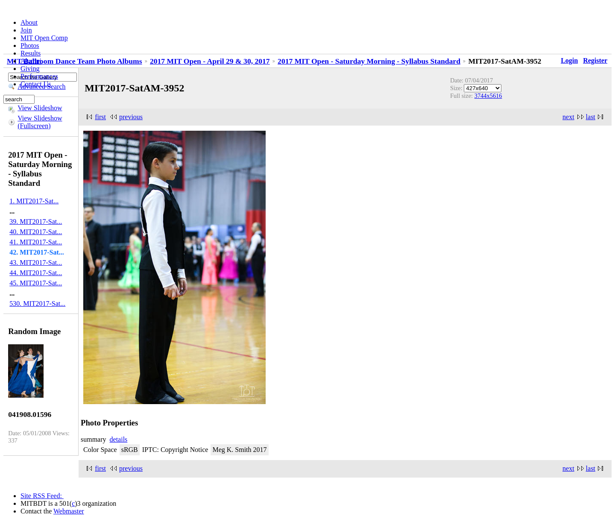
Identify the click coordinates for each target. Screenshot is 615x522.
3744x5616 (488, 95)
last (590, 116)
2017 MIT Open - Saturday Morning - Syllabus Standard (369, 61)
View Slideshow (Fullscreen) (40, 121)
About (29, 22)
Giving (29, 68)
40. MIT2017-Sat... (35, 231)
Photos (29, 45)
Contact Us (35, 84)
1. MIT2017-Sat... (34, 201)
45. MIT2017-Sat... (35, 283)
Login (569, 60)
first (100, 116)
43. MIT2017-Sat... (35, 262)
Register (595, 60)
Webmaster (68, 511)
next (568, 116)
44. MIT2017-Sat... (35, 272)
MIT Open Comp (44, 37)
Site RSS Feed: (42, 495)
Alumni (30, 61)
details (119, 439)
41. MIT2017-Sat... (35, 242)
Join (26, 30)
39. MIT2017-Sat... (35, 221)
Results (30, 53)
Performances (39, 76)
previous (131, 116)
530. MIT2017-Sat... (37, 303)
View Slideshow (40, 107)
